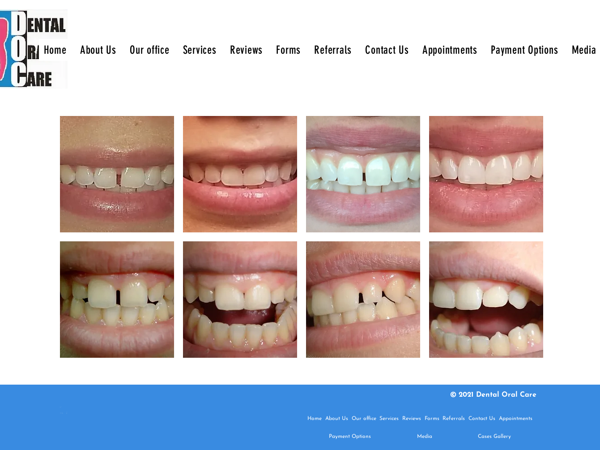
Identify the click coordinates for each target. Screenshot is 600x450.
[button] (117, 174)
